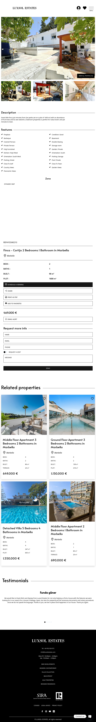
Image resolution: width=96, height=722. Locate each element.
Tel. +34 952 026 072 (48, 648)
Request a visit (15, 352)
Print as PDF (11, 297)
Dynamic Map (9, 184)
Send (48, 368)
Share (8, 291)
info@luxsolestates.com (48, 652)
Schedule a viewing (14, 285)
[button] (91, 8)
